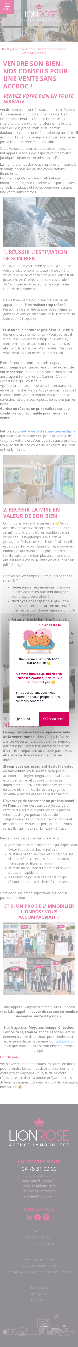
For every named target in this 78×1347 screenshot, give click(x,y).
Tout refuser (49, 625)
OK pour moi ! (53, 718)
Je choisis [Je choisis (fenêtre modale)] (24, 718)
